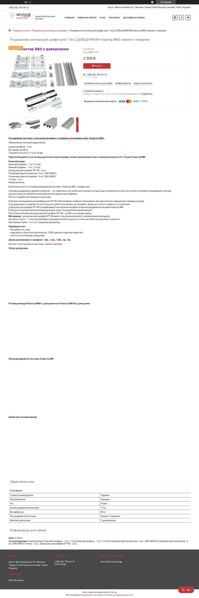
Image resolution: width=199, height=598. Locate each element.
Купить (98, 66)
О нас (103, 17)
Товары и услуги (86, 17)
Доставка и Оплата (134, 17)
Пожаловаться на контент (92, 595)
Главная (69, 17)
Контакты (114, 17)
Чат (186, 590)
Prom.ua (113, 592)
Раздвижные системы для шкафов (49, 30)
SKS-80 (123, 157)
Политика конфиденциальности (119, 595)
